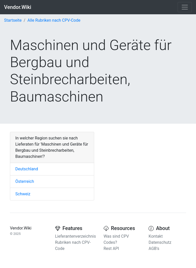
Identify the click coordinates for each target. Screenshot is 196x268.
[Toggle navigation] (185, 7)
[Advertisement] (144, 164)
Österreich (24, 181)
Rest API (111, 248)
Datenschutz (160, 242)
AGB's (154, 248)
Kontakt (156, 236)
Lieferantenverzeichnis (75, 236)
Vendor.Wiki (17, 7)
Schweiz (22, 194)
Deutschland (26, 169)
